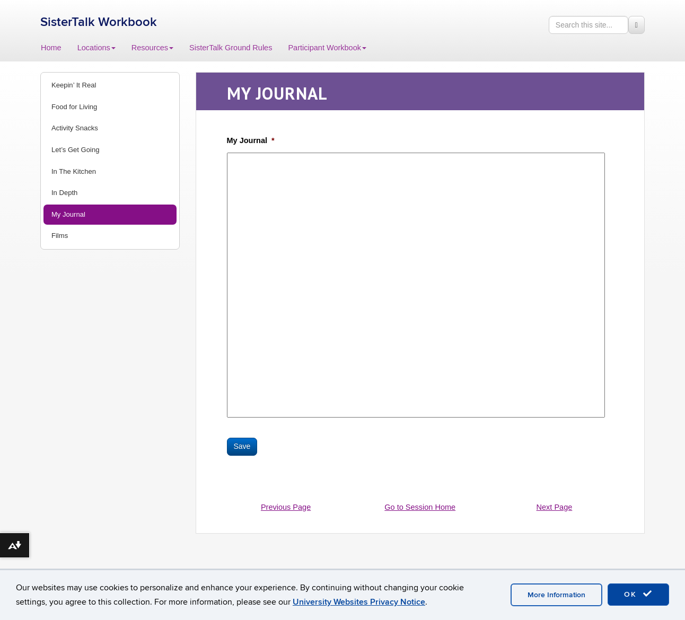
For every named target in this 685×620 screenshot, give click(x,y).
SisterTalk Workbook (98, 22)
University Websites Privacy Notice (359, 602)
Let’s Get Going (75, 150)
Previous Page (286, 507)
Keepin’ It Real (73, 85)
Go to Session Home (419, 507)
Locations (96, 47)
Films (59, 236)
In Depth (64, 193)
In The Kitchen (73, 171)
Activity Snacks (74, 128)
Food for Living (74, 107)
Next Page (555, 507)
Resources (152, 47)
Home (51, 47)
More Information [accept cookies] (556, 594)
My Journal (68, 214)
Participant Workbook (327, 47)
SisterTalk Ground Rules (230, 47)
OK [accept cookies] (638, 594)
